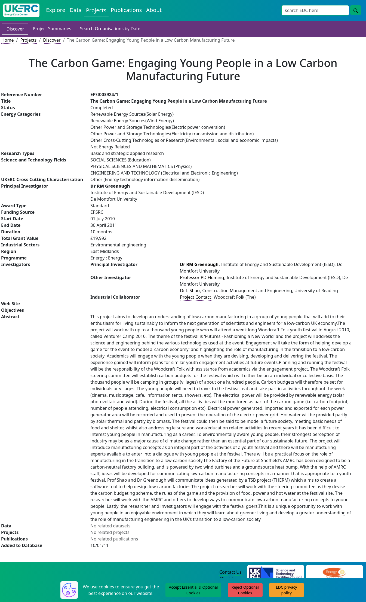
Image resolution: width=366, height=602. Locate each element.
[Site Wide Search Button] (355, 10)
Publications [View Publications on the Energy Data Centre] (126, 10)
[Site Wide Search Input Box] (315, 10)
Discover (15, 29)
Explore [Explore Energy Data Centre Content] (55, 10)
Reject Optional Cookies (245, 590)
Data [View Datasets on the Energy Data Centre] (76, 10)
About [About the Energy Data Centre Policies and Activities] (154, 10)
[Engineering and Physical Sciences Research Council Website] (334, 572)
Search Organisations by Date (110, 29)
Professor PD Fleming (202, 277)
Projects (28, 40)
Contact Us (230, 572)
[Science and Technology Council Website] (275, 572)
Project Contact (195, 297)
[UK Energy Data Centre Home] (21, 10)
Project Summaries (52, 29)
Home (7, 40)
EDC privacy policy (286, 590)
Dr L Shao (190, 291)
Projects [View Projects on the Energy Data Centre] (96, 10)
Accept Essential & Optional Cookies (193, 590)
